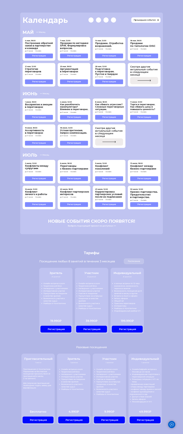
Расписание (134, 261)
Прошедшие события (145, 20)
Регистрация (39, 56)
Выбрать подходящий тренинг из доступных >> (92, 226)
